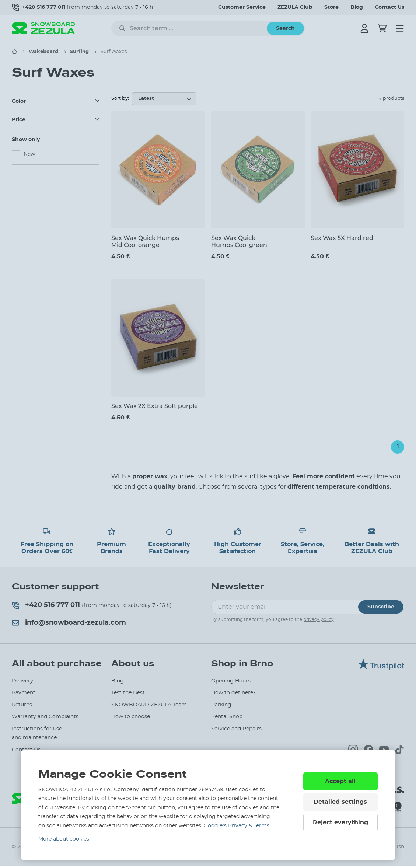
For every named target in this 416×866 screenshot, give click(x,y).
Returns (22, 705)
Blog (356, 7)
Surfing (79, 51)
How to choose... (132, 716)
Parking (221, 705)
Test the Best (128, 692)
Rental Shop (226, 716)
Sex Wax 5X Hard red (342, 237)
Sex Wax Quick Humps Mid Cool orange (145, 241)
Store (331, 7)
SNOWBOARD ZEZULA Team (149, 705)
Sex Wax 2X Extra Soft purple (154, 405)
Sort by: (120, 98)
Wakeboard (43, 51)
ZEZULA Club (294, 7)
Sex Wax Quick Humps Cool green (239, 241)
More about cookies (63, 839)
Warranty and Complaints (45, 716)
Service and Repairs (236, 728)
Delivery (22, 681)
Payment (23, 692)
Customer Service (242, 7)
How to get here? (233, 692)
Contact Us (389, 7)
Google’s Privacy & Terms (236, 825)
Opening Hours (231, 681)
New (29, 154)
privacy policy (318, 619)
